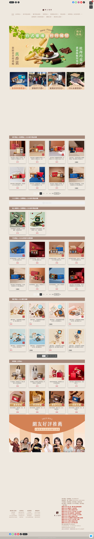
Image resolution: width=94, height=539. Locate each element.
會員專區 (29, 510)
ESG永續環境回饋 (29, 517)
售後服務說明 (37, 515)
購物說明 (37, 510)
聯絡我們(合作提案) (13, 517)
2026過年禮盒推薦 (31, 137)
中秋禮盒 (15, 238)
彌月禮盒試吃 (21, 512)
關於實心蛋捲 (13, 510)
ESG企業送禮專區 (13, 515)
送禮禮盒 (21, 137)
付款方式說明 (37, 512)
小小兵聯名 (15, 198)
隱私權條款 (29, 515)
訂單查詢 (29, 512)
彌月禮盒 (15, 299)
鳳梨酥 (77, 527)
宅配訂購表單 (37, 517)
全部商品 (21, 510)
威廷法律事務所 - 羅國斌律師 (68, 529)
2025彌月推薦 (23, 299)
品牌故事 (13, 512)
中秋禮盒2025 (21, 515)
